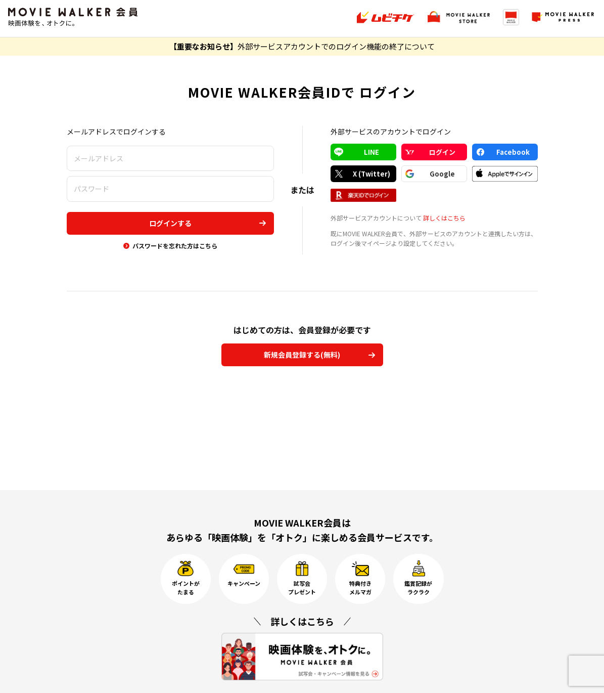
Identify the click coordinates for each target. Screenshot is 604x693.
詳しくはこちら (444, 217)
